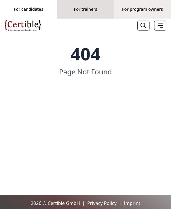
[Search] (143, 25)
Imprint (132, 203)
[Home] (23, 25)
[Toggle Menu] (160, 25)
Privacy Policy (102, 203)
